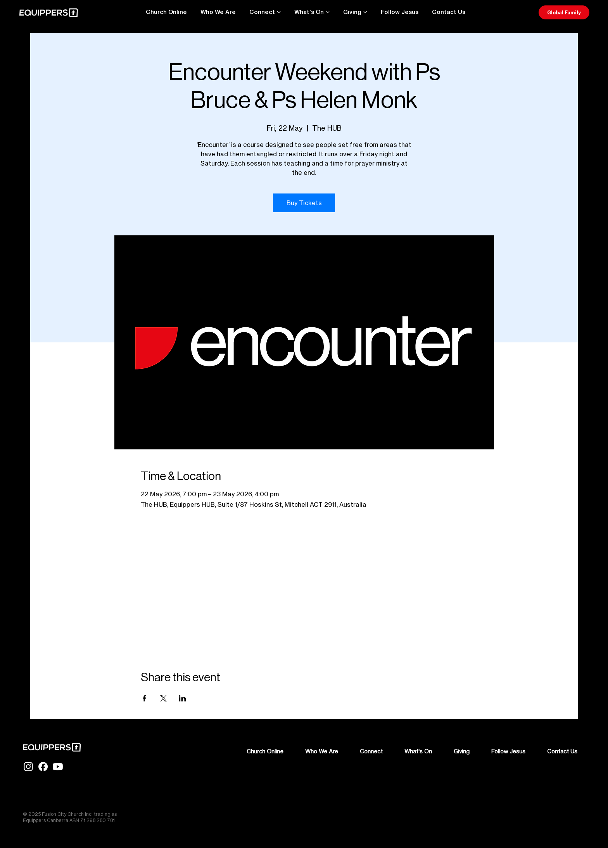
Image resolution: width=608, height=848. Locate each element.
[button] (448, 12)
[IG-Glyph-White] (28, 766)
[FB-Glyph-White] (43, 766)
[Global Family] (564, 12)
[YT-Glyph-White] (57, 766)
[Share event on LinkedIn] (182, 698)
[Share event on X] (163, 698)
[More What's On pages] (328, 12)
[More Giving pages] (365, 12)
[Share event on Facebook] (144, 698)
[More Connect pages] (279, 12)
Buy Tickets (304, 203)
